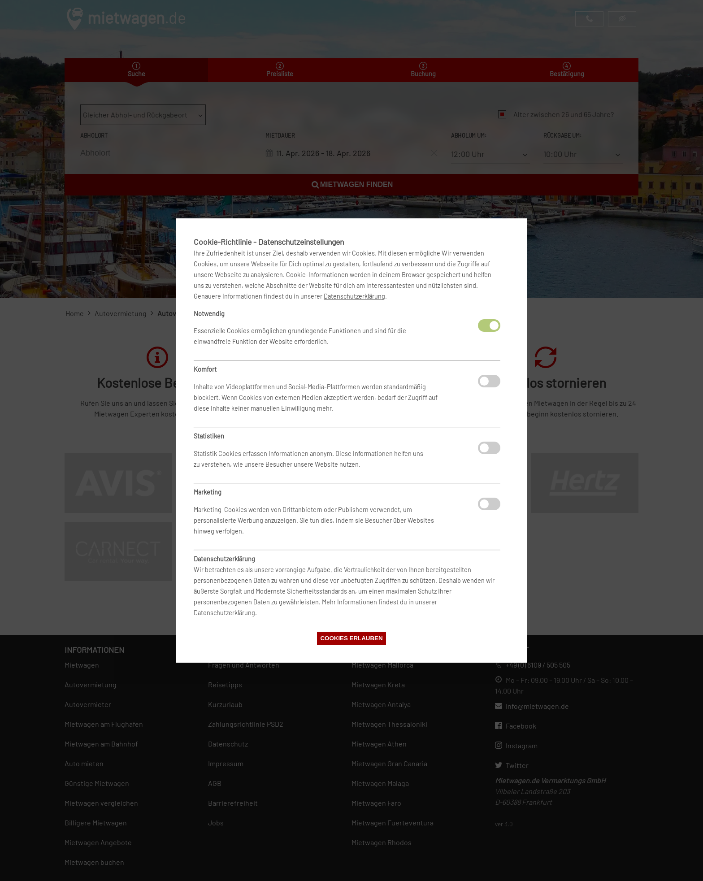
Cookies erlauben (351, 638)
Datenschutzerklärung (354, 296)
